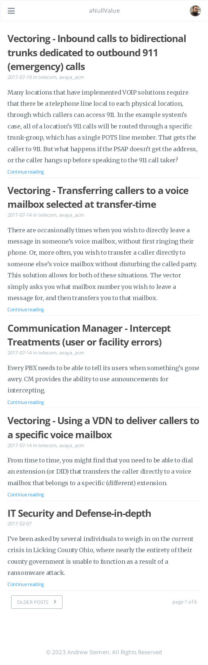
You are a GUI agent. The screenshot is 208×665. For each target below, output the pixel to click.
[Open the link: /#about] (195, 10)
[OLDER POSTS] (37, 602)
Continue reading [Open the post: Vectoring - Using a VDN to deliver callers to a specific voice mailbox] (25, 494)
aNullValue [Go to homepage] (104, 10)
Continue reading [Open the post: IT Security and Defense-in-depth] (25, 584)
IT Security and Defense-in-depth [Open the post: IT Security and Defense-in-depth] (79, 513)
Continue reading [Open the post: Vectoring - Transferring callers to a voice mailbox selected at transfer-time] (25, 309)
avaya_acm (71, 77)
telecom (47, 77)
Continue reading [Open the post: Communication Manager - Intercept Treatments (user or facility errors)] (25, 402)
